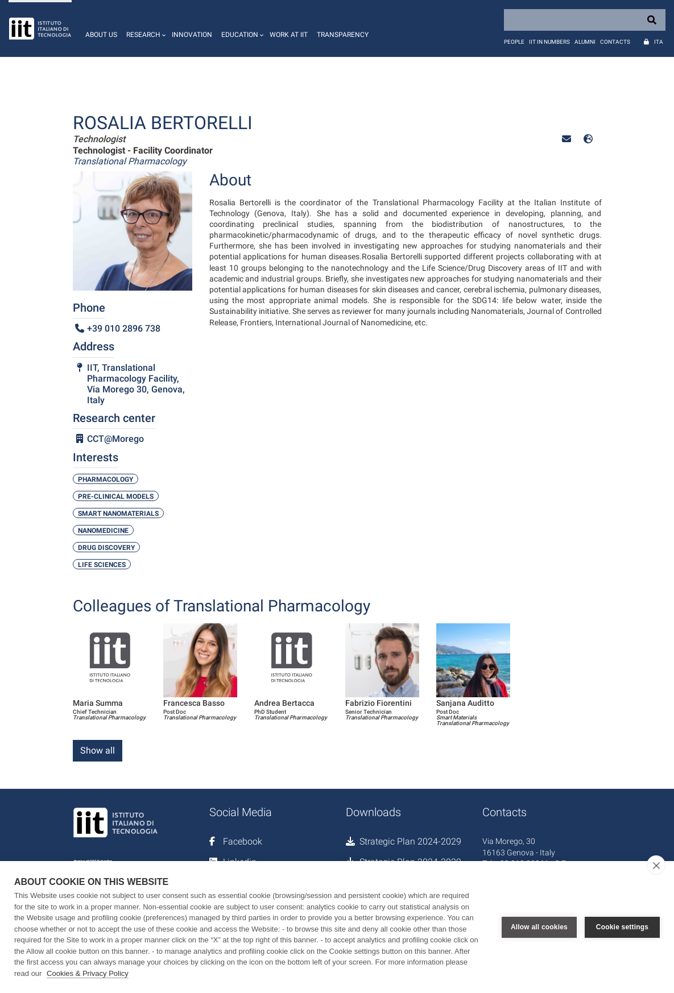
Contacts (615, 42)
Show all (97, 750)
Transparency (343, 35)
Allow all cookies (539, 927)
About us (101, 35)
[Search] (584, 20)
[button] (144, 28)
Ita (658, 42)
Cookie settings (622, 927)
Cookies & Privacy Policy (88, 973)
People (514, 42)
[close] (656, 865)
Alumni (585, 42)
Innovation (192, 35)
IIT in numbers (549, 42)
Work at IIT (289, 35)
